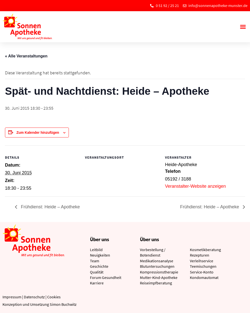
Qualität (96, 271)
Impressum (11, 296)
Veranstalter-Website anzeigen (195, 186)
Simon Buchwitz (63, 304)
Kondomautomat (204, 277)
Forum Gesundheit (105, 277)
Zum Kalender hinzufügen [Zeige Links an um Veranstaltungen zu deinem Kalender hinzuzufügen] (37, 132)
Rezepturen (199, 255)
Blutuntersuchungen (157, 266)
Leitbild (96, 249)
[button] (243, 27)
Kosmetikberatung (205, 249)
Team (94, 260)
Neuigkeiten (100, 255)
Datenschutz (34, 296)
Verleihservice (201, 260)
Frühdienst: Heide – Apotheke (50, 206)
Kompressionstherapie (159, 271)
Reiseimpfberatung (156, 282)
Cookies (54, 296)
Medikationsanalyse (156, 260)
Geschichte (99, 266)
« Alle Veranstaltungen (26, 56)
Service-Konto (201, 271)
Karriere (97, 282)
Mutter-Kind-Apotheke (158, 277)
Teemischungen (203, 266)
